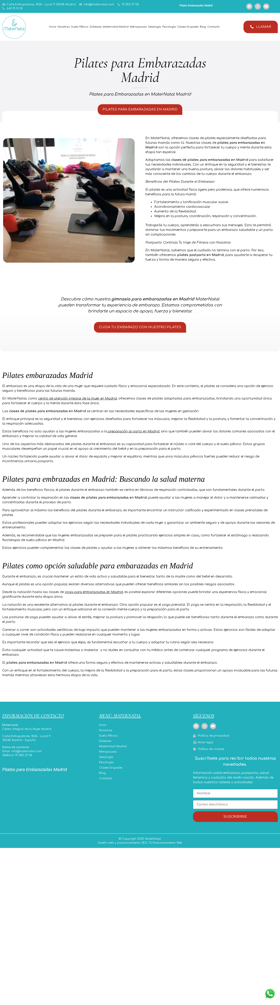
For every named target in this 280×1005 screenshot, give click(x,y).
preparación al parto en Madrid (133, 434)
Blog (203, 26)
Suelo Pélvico (79, 26)
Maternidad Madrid (116, 26)
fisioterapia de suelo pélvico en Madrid (33, 543)
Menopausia (138, 26)
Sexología (154, 26)
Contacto (213, 26)
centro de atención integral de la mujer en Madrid (77, 401)
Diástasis (95, 26)
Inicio (52, 26)
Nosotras (64, 26)
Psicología (169, 26)
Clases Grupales (188, 26)
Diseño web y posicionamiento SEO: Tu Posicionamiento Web (140, 847)
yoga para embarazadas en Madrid (94, 595)
